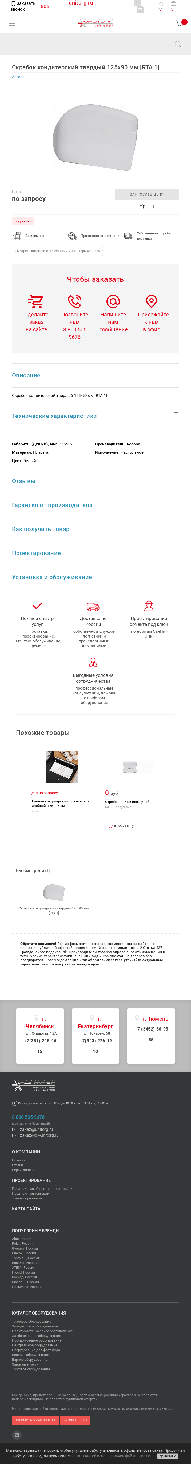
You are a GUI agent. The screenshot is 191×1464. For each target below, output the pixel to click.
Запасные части (25, 1364)
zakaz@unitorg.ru (30, 47)
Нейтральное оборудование (34, 1345)
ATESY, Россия (23, 1268)
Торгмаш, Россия (26, 1258)
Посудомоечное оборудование (37, 1340)
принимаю (167, 1456)
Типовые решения (27, 1198)
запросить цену (147, 194)
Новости (19, 1160)
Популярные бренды (35, 1230)
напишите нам (75, 1420)
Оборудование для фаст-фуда (36, 1350)
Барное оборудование (29, 1360)
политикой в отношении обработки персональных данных (132, 1409)
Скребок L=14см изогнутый (127, 801)
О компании (26, 1152)
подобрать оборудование (36, 1420)
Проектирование (31, 1180)
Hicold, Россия (23, 1272)
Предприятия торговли (30, 1193)
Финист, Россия (25, 1248)
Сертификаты (23, 1170)
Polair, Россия (23, 1244)
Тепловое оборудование (31, 1321)
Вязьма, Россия (25, 1263)
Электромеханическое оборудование (42, 1331)
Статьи (17, 1165)
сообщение (114, 329)
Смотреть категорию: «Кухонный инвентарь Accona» (57, 251)
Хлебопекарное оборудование (36, 1336)
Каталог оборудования (39, 1313)
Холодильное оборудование (35, 1326)
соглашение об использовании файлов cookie (110, 1456)
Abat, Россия (22, 1239)
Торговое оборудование (31, 1369)
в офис (151, 329)
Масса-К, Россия (25, 1282)
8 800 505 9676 (28, 1117)
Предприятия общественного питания (43, 1189)
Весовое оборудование (30, 1355)
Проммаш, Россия (27, 1287)
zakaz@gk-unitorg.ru (35, 1135)
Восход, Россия (24, 1277)
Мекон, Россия (24, 1253)
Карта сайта (26, 1208)
